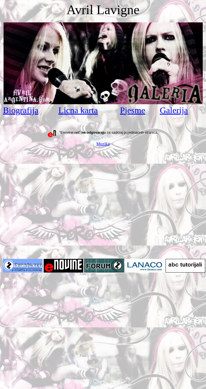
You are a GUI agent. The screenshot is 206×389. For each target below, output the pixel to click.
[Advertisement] (51, 202)
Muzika (103, 144)
